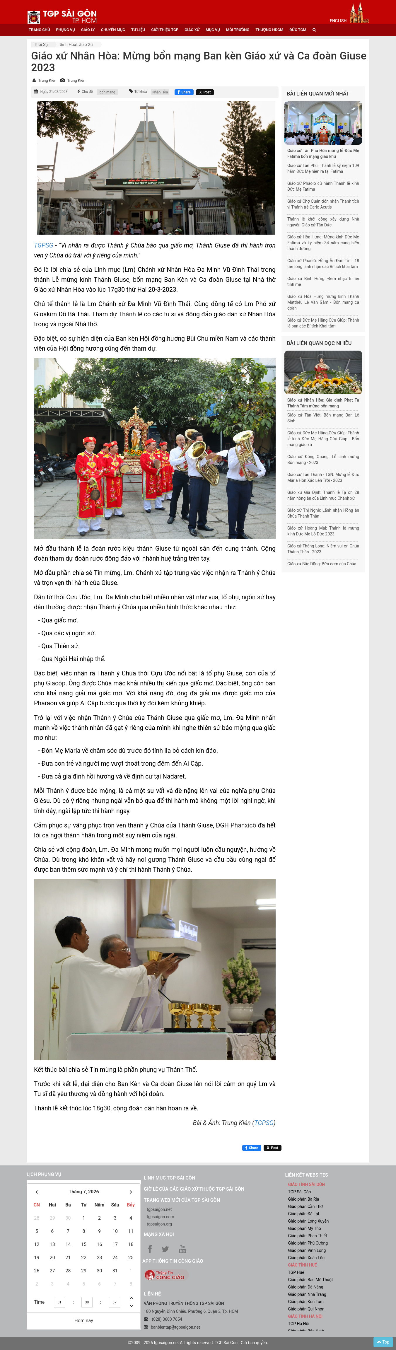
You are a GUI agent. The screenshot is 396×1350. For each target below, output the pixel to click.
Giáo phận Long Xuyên (308, 1221)
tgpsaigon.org (159, 1224)
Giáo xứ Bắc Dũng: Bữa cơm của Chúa (321, 563)
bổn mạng (107, 92)
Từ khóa (140, 92)
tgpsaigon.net (159, 1209)
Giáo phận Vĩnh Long (307, 1250)
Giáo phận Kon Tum (306, 1301)
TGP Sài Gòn (299, 1191)
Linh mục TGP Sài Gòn (169, 1178)
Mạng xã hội (159, 1234)
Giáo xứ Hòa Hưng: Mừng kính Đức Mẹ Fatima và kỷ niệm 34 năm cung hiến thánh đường (323, 243)
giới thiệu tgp (164, 30)
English (338, 20)
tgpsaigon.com (160, 1216)
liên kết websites (306, 1175)
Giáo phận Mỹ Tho (304, 1228)
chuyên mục (113, 30)
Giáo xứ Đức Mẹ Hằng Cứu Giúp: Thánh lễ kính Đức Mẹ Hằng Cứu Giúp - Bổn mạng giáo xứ (323, 439)
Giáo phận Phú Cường (308, 1243)
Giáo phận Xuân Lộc (306, 1257)
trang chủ (39, 30)
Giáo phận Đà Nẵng (305, 1287)
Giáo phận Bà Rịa (303, 1199)
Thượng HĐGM (269, 30)
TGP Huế (296, 1272)
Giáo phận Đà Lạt (304, 1213)
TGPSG (43, 245)
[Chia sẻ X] (205, 92)
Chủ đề (87, 92)
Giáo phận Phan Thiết (307, 1235)
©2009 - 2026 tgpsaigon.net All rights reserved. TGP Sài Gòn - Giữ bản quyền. (198, 1342)
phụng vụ (65, 30)
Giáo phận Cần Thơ (305, 1206)
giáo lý (88, 30)
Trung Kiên (47, 80)
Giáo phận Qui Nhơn (306, 1309)
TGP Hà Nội (298, 1323)
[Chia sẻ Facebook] (184, 92)
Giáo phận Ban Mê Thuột (310, 1279)
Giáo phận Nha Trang (307, 1294)
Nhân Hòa (160, 92)
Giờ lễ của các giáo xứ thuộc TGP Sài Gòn (194, 1189)
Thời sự (41, 44)
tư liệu (138, 30)
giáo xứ (192, 30)
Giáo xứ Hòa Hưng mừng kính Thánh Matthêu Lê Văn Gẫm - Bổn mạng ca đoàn (323, 302)
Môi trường (238, 30)
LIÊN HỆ (152, 1294)
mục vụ (213, 30)
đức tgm (297, 30)
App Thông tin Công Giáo (172, 1261)
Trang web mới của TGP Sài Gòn (182, 1200)
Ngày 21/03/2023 (53, 92)
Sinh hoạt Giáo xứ (76, 44)
